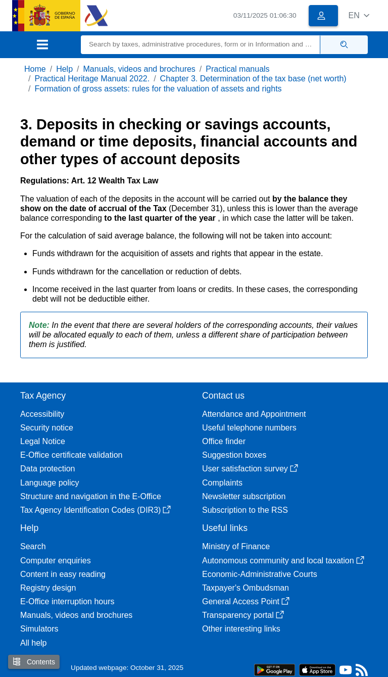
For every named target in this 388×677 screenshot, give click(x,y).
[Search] (200, 44)
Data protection (47, 468)
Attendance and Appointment (254, 414)
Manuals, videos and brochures (139, 69)
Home (35, 69)
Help (64, 69)
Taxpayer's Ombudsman (245, 588)
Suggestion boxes (234, 455)
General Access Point (245, 601)
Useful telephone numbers (249, 427)
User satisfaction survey (250, 468)
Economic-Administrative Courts (259, 574)
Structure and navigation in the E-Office (90, 496)
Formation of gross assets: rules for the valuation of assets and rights (157, 88)
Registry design (48, 588)
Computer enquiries (55, 560)
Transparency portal (243, 615)
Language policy (49, 482)
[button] (359, 15)
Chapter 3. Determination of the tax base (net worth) (253, 78)
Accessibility (42, 414)
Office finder (224, 441)
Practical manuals (237, 69)
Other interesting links (241, 628)
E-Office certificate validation (71, 455)
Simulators (39, 628)
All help (33, 643)
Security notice (46, 427)
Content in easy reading (63, 574)
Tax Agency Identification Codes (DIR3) (95, 510)
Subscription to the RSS (245, 510)
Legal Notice (42, 441)
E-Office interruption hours (67, 601)
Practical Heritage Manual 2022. (92, 78)
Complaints (222, 482)
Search (33, 546)
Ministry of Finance (236, 546)
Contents (34, 661)
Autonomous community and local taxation (283, 560)
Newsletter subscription (243, 496)
